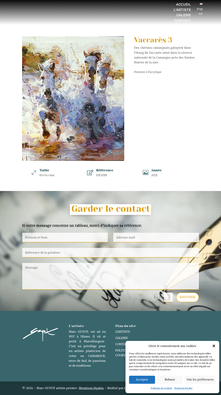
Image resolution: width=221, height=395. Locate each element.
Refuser (170, 379)
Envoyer (187, 297)
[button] (214, 346)
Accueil (183, 4)
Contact (182, 20)
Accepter (142, 379)
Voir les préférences (200, 379)
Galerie (183, 15)
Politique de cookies (161, 388)
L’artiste (182, 10)
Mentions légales (183, 388)
